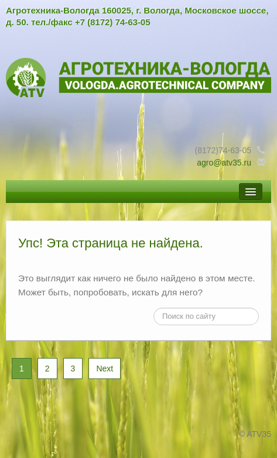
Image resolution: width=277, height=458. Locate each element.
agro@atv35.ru (224, 162)
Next (104, 368)
